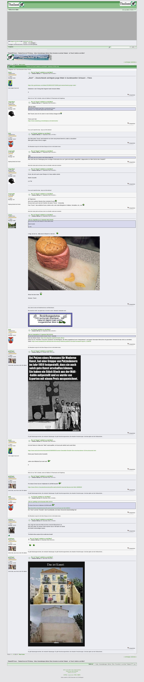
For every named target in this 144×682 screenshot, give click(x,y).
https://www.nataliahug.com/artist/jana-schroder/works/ (43, 121)
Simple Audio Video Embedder (72, 671)
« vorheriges (127, 62)
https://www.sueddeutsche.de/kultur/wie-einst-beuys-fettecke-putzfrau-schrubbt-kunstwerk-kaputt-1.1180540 (61, 341)
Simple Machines (77, 669)
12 (13, 64)
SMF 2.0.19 (65, 669)
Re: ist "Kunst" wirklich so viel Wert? (42, 72)
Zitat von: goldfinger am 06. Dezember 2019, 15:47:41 (40, 501)
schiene (10, 519)
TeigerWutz (11, 101)
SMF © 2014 (71, 669)
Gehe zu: (91, 664)
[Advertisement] (72, 25)
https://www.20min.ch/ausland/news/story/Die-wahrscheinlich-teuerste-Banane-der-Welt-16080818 (55, 487)
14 (17, 64)
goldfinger (11, 351)
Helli (9, 133)
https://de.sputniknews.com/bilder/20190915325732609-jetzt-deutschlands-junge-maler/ (52, 85)
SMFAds (69, 672)
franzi (9, 72)
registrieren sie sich (27, 41)
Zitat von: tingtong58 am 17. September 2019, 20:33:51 (40, 334)
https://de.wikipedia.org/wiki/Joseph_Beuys (52, 338)
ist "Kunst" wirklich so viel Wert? (41, 133)
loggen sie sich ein (15, 41)
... (12, 64)
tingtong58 (11, 151)
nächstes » (134, 62)
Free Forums (74, 672)
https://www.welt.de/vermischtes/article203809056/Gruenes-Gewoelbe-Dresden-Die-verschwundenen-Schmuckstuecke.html (62, 450)
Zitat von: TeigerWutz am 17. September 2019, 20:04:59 (40, 219)
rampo (10, 215)
